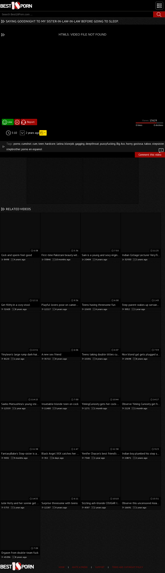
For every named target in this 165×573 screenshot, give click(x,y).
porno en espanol (31, 149)
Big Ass (121, 143)
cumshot (26, 143)
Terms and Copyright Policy (127, 567)
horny (129, 143)
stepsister (158, 143)
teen (41, 143)
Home (62, 567)
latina (60, 143)
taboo (147, 143)
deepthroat (92, 143)
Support (99, 567)
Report (30, 122)
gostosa (138, 143)
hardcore (50, 143)
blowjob (69, 143)
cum (35, 143)
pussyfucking (107, 143)
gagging (80, 143)
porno (17, 143)
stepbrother (13, 149)
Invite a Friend (80, 567)
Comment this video (151, 154)
